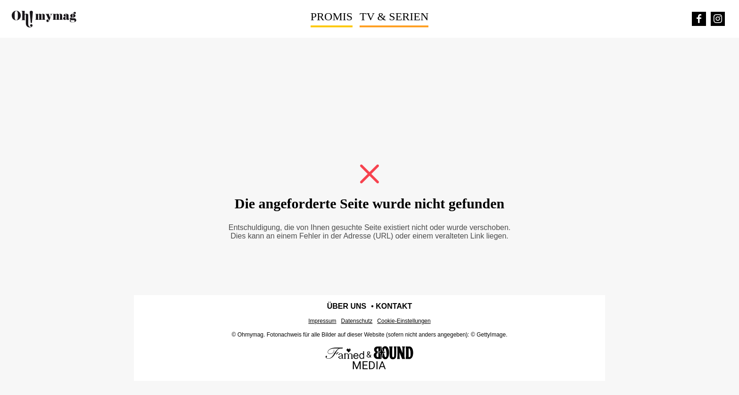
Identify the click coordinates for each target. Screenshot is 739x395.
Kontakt (394, 306)
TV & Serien (394, 16)
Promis (332, 16)
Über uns (347, 306)
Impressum (322, 321)
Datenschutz (357, 321)
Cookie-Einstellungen (403, 321)
